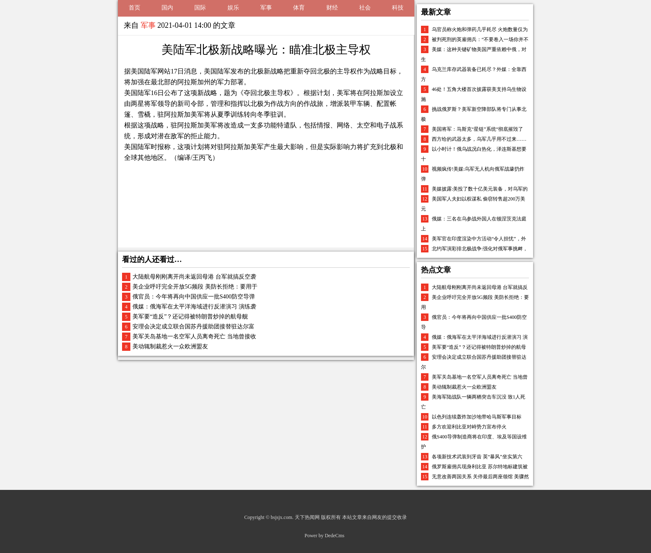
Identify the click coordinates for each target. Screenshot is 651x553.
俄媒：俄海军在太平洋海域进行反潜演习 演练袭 (194, 306)
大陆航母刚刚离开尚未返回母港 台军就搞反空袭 (194, 277)
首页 (134, 8)
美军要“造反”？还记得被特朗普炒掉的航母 (479, 347)
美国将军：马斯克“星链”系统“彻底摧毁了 (477, 129)
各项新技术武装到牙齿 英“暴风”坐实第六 (477, 457)
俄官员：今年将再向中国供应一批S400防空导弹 (193, 297)
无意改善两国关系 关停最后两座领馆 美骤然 (480, 477)
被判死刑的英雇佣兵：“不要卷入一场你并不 (480, 39)
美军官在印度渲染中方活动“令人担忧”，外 (479, 239)
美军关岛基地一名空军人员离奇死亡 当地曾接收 (194, 336)
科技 (398, 8)
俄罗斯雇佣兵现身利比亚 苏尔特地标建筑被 (480, 467)
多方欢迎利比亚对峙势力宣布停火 (469, 427)
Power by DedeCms (325, 535)
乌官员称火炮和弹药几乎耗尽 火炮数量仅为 (480, 29)
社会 (365, 8)
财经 (332, 8)
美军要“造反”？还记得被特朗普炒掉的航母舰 (190, 316)
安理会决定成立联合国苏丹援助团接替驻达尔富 (193, 326)
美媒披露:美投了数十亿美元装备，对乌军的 (480, 189)
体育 (299, 8)
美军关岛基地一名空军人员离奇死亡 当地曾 (480, 377)
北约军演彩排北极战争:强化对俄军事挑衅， (480, 249)
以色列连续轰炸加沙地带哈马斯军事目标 (476, 417)
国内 (167, 8)
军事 (266, 8)
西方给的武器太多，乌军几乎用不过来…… (479, 139)
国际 (200, 8)
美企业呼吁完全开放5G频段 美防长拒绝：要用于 (194, 287)
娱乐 (233, 8)
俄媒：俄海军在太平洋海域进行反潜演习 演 (480, 337)
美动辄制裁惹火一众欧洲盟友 (170, 346)
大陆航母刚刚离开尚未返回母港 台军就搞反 (480, 287)
